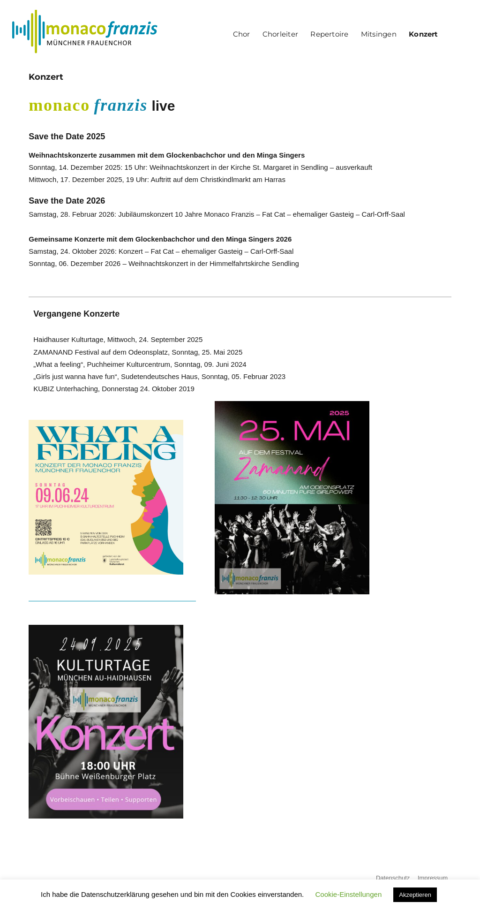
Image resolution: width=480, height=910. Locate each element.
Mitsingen (379, 34)
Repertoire (329, 34)
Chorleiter (280, 34)
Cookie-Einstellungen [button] (348, 894)
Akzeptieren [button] (415, 894)
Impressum (433, 877)
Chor (241, 34)
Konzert (423, 34)
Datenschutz (393, 877)
